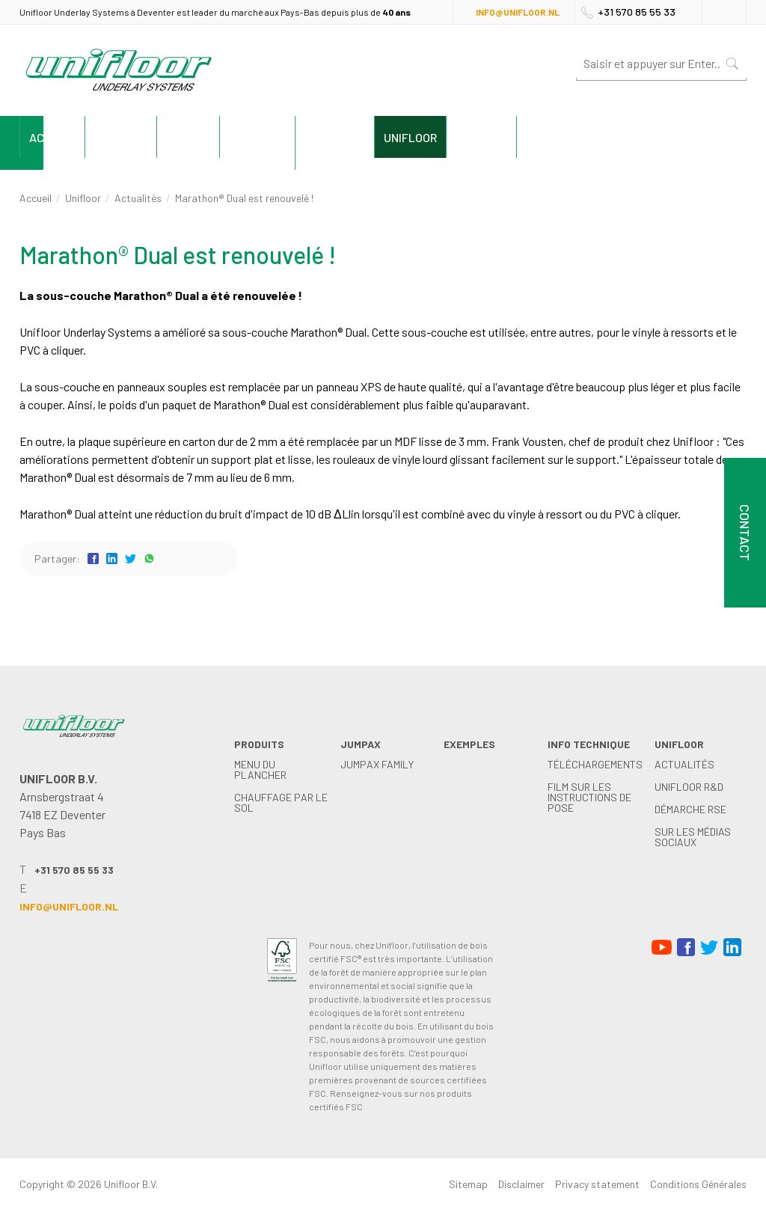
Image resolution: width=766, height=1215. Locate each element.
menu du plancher (260, 769)
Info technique (478, 137)
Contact (697, 137)
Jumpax (261, 137)
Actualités (138, 198)
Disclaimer (521, 1184)
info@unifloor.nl (518, 12)
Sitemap (468, 1184)
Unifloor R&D (689, 786)
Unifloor (596, 137)
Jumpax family (377, 764)
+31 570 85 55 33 (636, 11)
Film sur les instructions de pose (589, 797)
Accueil (66, 137)
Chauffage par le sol (281, 802)
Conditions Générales (698, 1184)
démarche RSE (690, 809)
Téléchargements (595, 764)
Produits (164, 137)
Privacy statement (597, 1184)
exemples (359, 137)
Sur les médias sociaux (693, 836)
